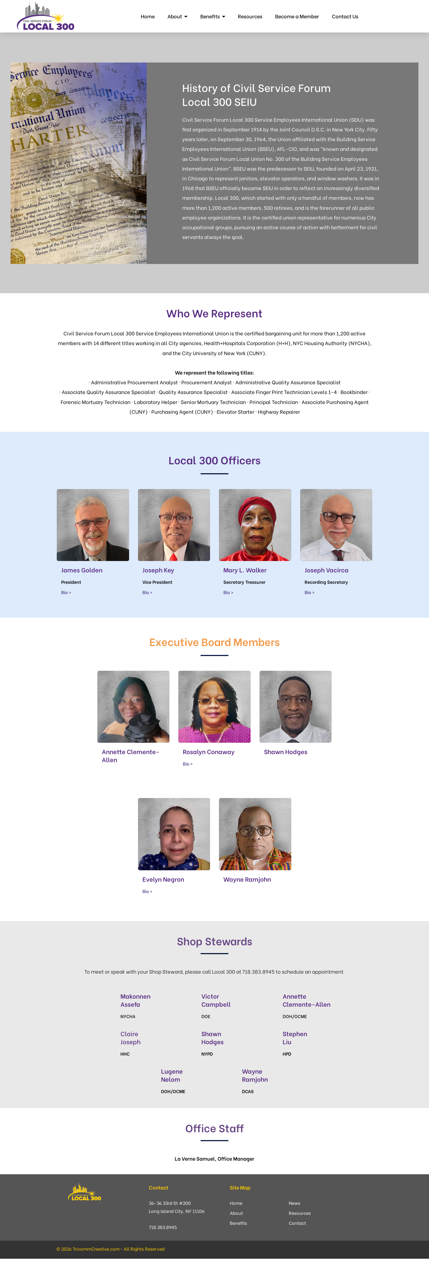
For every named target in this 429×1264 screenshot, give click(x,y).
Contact (297, 1223)
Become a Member (296, 16)
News (294, 1203)
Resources (249, 16)
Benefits (209, 16)
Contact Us (344, 16)
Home (147, 16)
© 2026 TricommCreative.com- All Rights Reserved (110, 1248)
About (174, 16)
